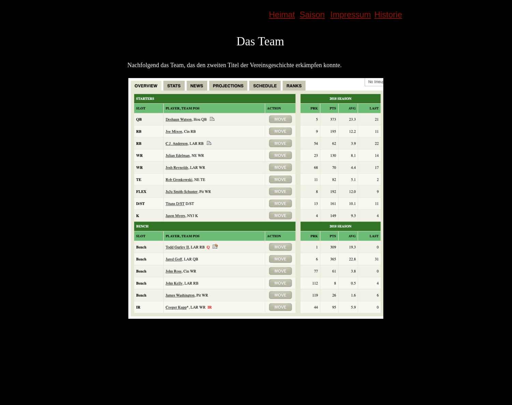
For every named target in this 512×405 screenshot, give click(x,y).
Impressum (350, 14)
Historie (388, 14)
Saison (312, 14)
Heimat (282, 14)
